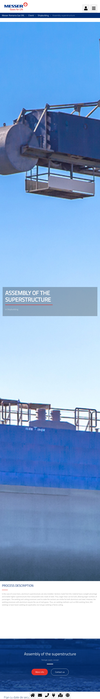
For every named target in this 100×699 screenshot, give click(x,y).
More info (39, 672)
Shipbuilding (43, 15)
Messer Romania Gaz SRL (13, 15)
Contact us (60, 672)
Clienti (31, 15)
